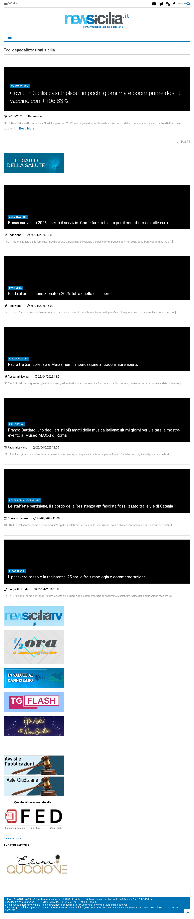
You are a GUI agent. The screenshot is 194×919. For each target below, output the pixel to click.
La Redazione (12, 838)
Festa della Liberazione (24, 500)
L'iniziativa (16, 424)
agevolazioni (18, 217)
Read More (26, 128)
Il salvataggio (18, 359)
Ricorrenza (16, 571)
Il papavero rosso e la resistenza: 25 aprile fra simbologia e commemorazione (77, 577)
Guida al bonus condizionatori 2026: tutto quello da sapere (59, 293)
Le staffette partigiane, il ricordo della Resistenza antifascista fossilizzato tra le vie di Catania (90, 506)
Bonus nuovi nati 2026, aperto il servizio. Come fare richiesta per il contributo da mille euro (88, 222)
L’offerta (15, 288)
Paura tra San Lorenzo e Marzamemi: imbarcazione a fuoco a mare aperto (73, 364)
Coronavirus (19, 86)
